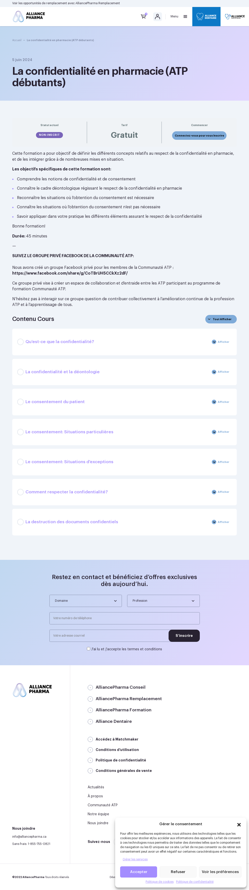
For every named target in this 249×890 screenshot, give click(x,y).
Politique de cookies (160, 881)
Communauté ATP (103, 805)
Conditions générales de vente (124, 770)
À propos (95, 796)
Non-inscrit (49, 135)
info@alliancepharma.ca (29, 836)
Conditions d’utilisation (117, 749)
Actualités (96, 787)
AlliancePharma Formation (123, 710)
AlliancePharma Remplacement (97, 3)
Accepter (138, 872)
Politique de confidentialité (195, 881)
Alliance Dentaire (114, 721)
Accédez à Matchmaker (117, 739)
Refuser (178, 872)
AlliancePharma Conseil (121, 687)
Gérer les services (135, 859)
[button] (239, 823)
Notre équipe (98, 814)
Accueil (16, 40)
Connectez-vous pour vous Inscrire (199, 135)
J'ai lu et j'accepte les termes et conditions (126, 649)
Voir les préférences (220, 872)
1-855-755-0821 (39, 843)
